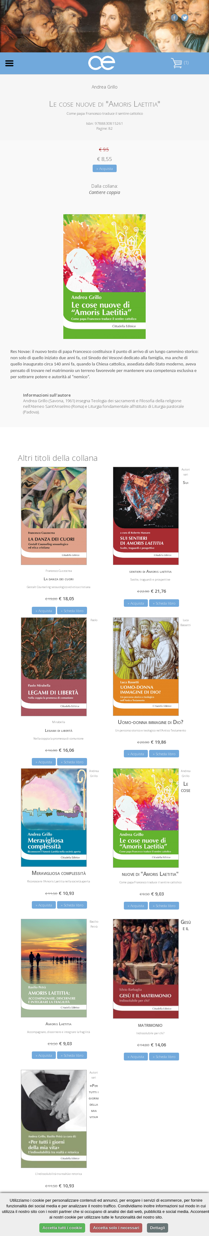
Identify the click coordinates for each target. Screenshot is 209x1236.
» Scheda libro (72, 610)
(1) (179, 62)
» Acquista (104, 168)
